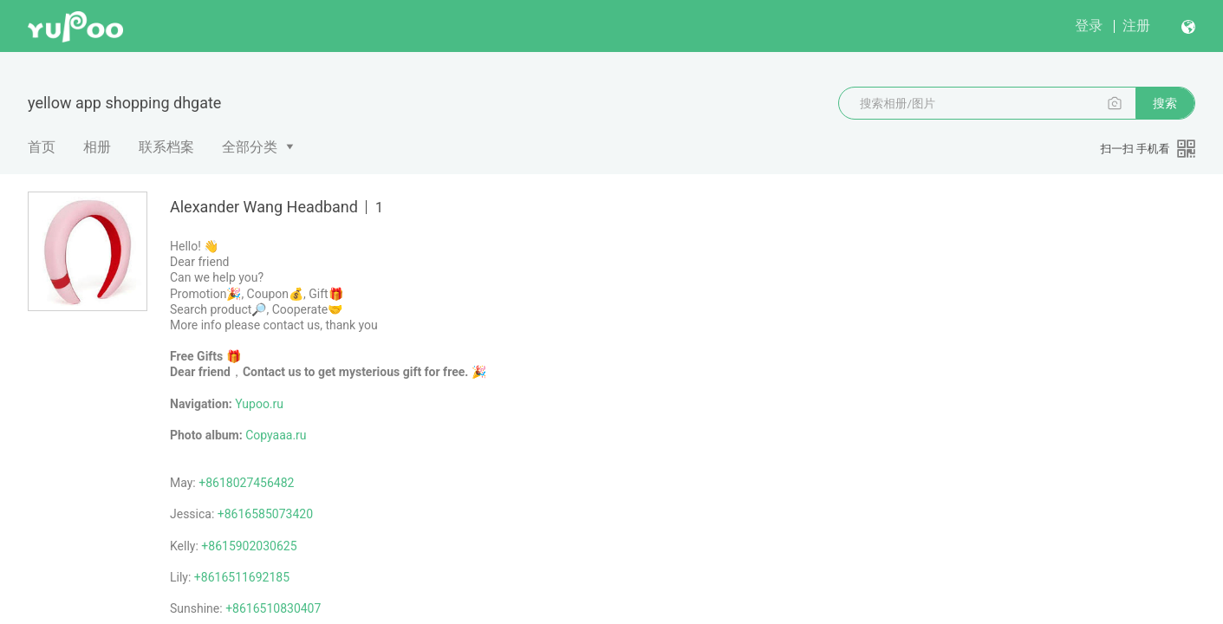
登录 (1089, 25)
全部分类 (249, 147)
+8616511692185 (241, 577)
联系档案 (166, 147)
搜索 (1165, 103)
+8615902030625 (248, 546)
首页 (41, 147)
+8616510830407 (273, 608)
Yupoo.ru (259, 404)
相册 (97, 147)
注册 (1136, 25)
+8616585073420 (265, 514)
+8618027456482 (246, 483)
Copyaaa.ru (275, 435)
